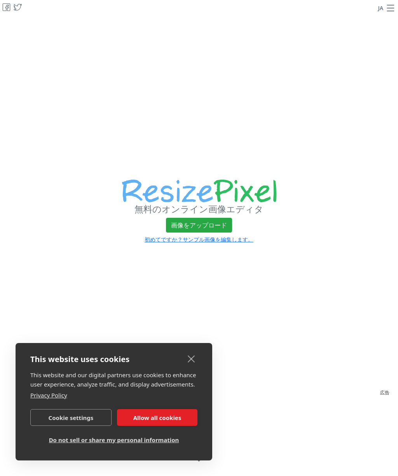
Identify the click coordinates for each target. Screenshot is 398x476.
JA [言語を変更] (381, 8)
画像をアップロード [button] (199, 225)
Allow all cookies (157, 418)
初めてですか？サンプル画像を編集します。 (199, 239)
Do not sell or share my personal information (114, 440)
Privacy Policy (48, 395)
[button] (391, 8)
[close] (191, 358)
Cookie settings (71, 418)
